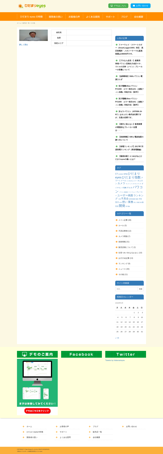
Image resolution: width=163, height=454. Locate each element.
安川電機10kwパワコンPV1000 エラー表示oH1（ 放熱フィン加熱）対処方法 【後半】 (129, 102)
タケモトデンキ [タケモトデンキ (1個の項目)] (136, 183)
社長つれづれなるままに (128, 253)
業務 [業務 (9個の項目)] (130, 201)
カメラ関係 (123, 236)
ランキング (123, 264)
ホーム (19, 23)
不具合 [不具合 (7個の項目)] (125, 198)
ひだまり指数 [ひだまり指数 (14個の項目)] (131, 177)
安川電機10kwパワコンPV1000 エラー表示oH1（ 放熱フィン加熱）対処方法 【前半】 (129, 89)
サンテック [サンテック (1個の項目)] (129, 183)
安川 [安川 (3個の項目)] (117, 202)
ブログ (95, 426)
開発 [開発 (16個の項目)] (122, 205)
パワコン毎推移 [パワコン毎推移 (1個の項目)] (123, 192)
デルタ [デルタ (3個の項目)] (129, 188)
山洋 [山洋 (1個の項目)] (120, 202)
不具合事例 (123, 231)
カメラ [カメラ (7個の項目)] (121, 183)
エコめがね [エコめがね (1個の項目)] (130, 180)
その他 (121, 274)
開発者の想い (32, 437)
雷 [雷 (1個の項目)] (126, 206)
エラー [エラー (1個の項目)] (135, 180)
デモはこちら (120, 6)
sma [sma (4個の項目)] (125, 174)
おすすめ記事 (124, 258)
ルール (121, 225)
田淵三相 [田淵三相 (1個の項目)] (139, 202)
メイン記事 (123, 220)
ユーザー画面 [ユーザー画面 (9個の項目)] (125, 195)
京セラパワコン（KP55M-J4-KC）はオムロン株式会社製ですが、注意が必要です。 (128, 114)
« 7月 (117, 338)
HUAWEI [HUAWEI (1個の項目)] (120, 174)
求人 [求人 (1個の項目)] (135, 202)
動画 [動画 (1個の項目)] (137, 199)
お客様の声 (64, 426)
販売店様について (126, 247)
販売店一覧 (26, 23)
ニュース (122, 269)
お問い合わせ (142, 6)
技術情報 (122, 242)
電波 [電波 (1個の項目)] (128, 206)
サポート (63, 432)
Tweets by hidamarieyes (115, 360)
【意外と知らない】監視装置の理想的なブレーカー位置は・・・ (128, 127)
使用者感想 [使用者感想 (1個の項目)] (132, 199)
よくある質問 (65, 437)
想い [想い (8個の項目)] (125, 202)
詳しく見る (23, 45)
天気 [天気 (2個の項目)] (140, 199)
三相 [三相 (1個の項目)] (119, 199)
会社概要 (96, 437)
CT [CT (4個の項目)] (116, 174)
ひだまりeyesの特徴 (35, 432)
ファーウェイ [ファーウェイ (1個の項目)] (132, 192)
